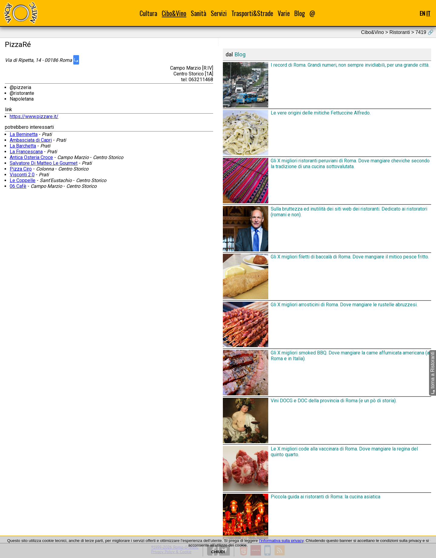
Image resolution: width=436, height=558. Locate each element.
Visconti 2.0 (22, 175)
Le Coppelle (22, 180)
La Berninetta (24, 134)
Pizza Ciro (21, 169)
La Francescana (26, 151)
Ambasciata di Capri (31, 140)
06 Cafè (18, 186)
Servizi (219, 13)
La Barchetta (23, 146)
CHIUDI (218, 552)
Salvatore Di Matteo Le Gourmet (44, 163)
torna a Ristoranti (432, 373)
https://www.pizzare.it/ (34, 116)
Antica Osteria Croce (31, 157)
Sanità (198, 13)
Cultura (148, 13)
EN (422, 13)
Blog (299, 13)
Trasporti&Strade (252, 13)
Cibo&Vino (174, 13)
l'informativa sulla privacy (281, 540)
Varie (284, 13)
